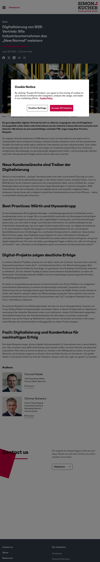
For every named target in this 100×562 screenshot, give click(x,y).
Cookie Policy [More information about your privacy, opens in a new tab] (46, 98)
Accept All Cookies (61, 108)
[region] (50, 97)
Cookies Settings (37, 108)
